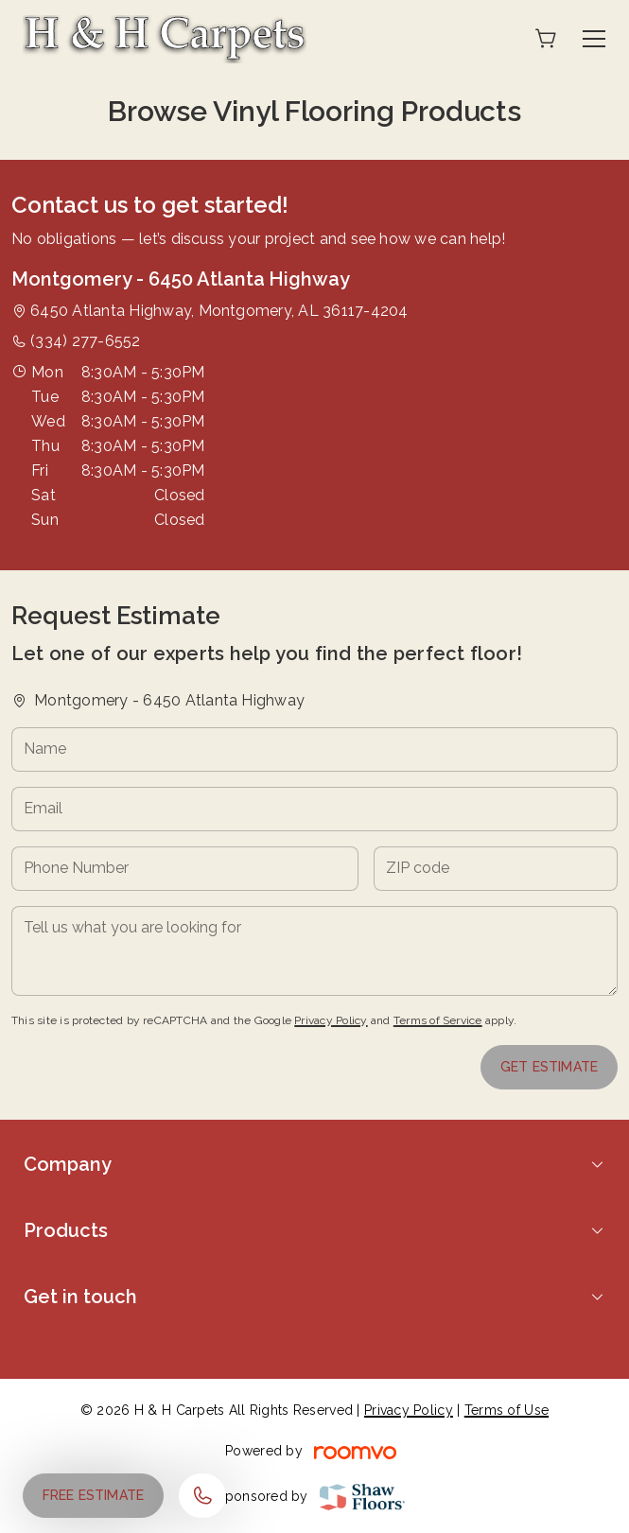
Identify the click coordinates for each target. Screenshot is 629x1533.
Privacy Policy (330, 1020)
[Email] (314, 809)
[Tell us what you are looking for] (314, 951)
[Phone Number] (184, 868)
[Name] (314, 749)
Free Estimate (93, 1495)
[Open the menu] (594, 39)
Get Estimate (549, 1066)
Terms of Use (506, 1410)
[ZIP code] (496, 868)
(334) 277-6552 (85, 341)
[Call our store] (202, 1495)
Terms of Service (437, 1020)
